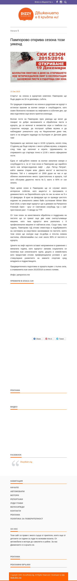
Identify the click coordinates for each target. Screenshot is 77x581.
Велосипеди (17, 507)
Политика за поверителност (26, 519)
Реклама (15, 515)
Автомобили (17, 491)
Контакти (15, 511)
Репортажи (16, 499)
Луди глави (16, 503)
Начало (13, 31)
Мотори (14, 495)
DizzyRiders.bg (26, 462)
